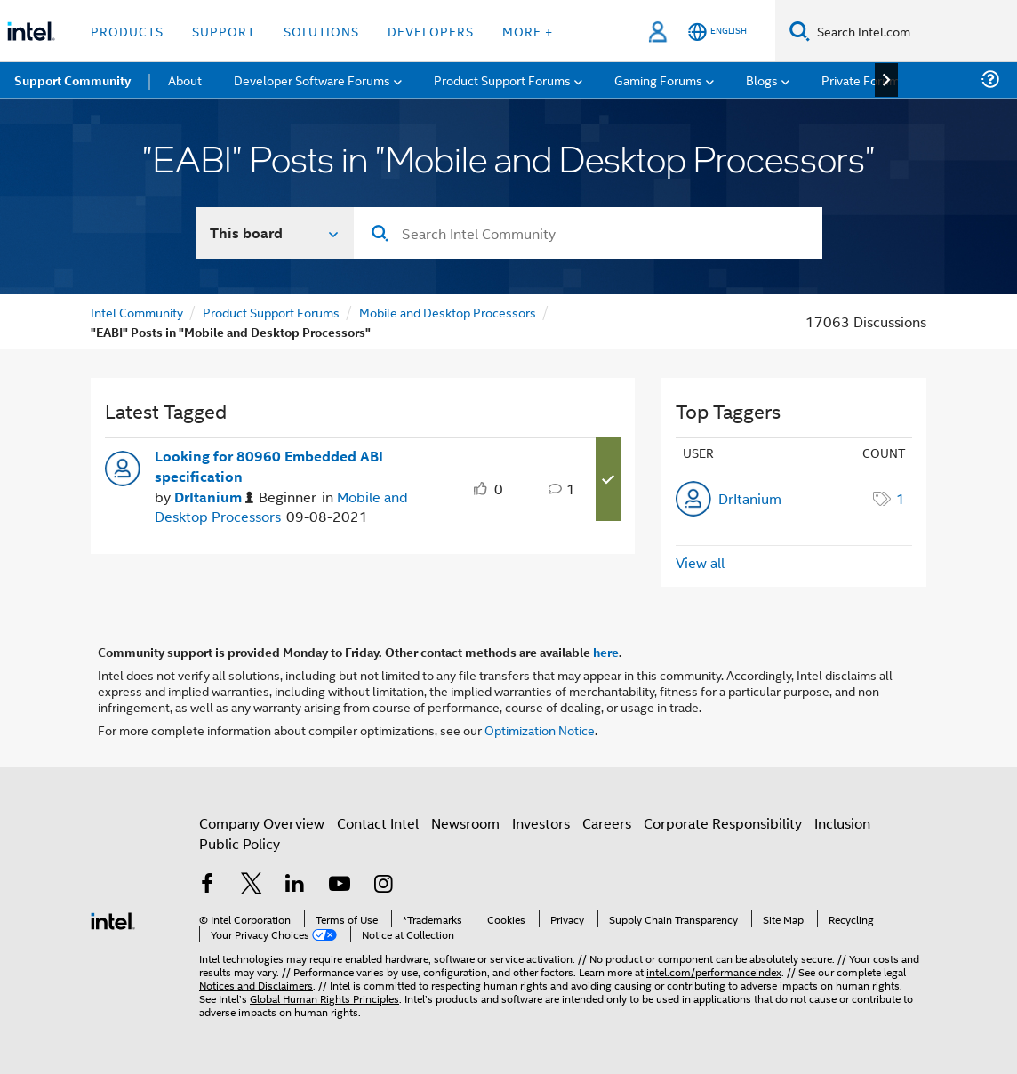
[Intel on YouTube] (339, 885)
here (606, 651)
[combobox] (588, 233)
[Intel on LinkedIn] (295, 885)
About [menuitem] (185, 79)
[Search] (799, 31)
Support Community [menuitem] (72, 80)
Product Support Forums (271, 311)
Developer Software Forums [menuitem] (312, 79)
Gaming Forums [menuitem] (658, 79)
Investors (541, 823)
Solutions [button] (321, 30)
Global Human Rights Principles (324, 998)
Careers (606, 823)
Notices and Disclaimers (256, 984)
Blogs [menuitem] (762, 79)
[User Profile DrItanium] (122, 466)
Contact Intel (378, 823)
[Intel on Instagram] (383, 885)
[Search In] (275, 233)
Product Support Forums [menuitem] (502, 79)
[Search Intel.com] (913, 31)
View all (700, 562)
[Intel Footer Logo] (113, 919)
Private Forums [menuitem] (863, 79)
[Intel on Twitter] (251, 885)
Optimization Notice (539, 729)
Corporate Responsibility (723, 823)
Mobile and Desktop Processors (447, 311)
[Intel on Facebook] (207, 885)
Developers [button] (431, 30)
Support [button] (223, 30)
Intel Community (137, 311)
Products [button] (127, 30)
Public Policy (239, 843)
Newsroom (465, 823)
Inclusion (842, 823)
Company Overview (261, 823)
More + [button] (527, 30)
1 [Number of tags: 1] (900, 498)
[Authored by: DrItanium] (213, 497)
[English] (717, 31)
